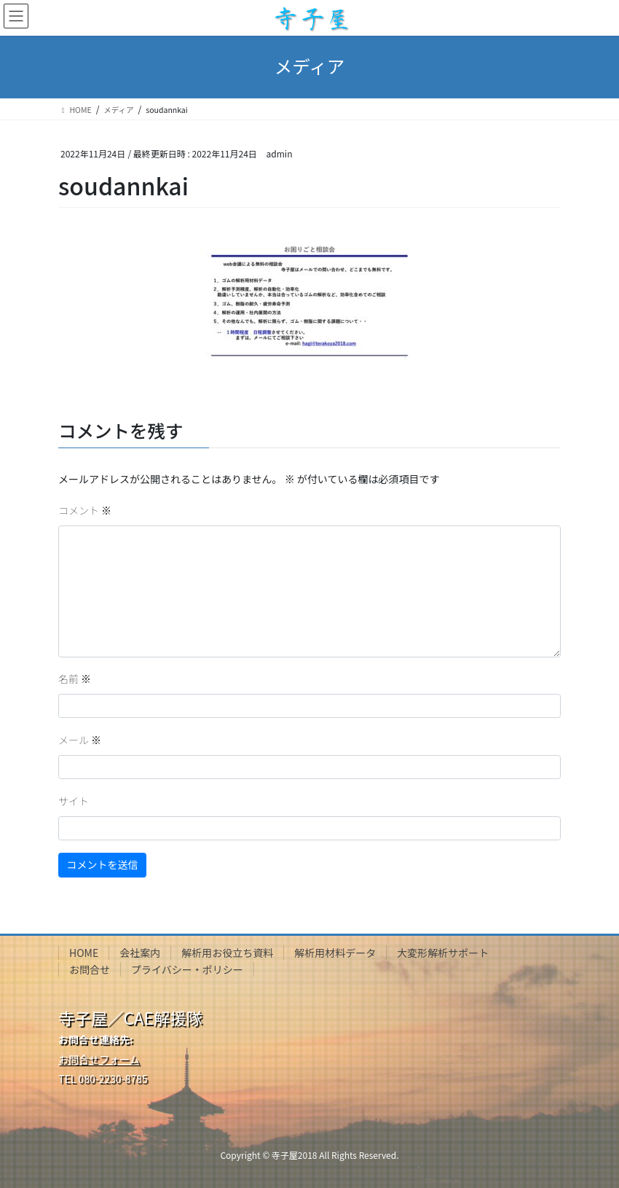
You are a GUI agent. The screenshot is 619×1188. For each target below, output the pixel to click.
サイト (73, 801)
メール (79, 739)
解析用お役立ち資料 (227, 952)
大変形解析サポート (443, 952)
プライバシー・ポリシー (187, 969)
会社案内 (139, 952)
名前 (74, 678)
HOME (83, 952)
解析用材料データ (335, 952)
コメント (84, 510)
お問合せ (89, 969)
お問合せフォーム (99, 1059)
